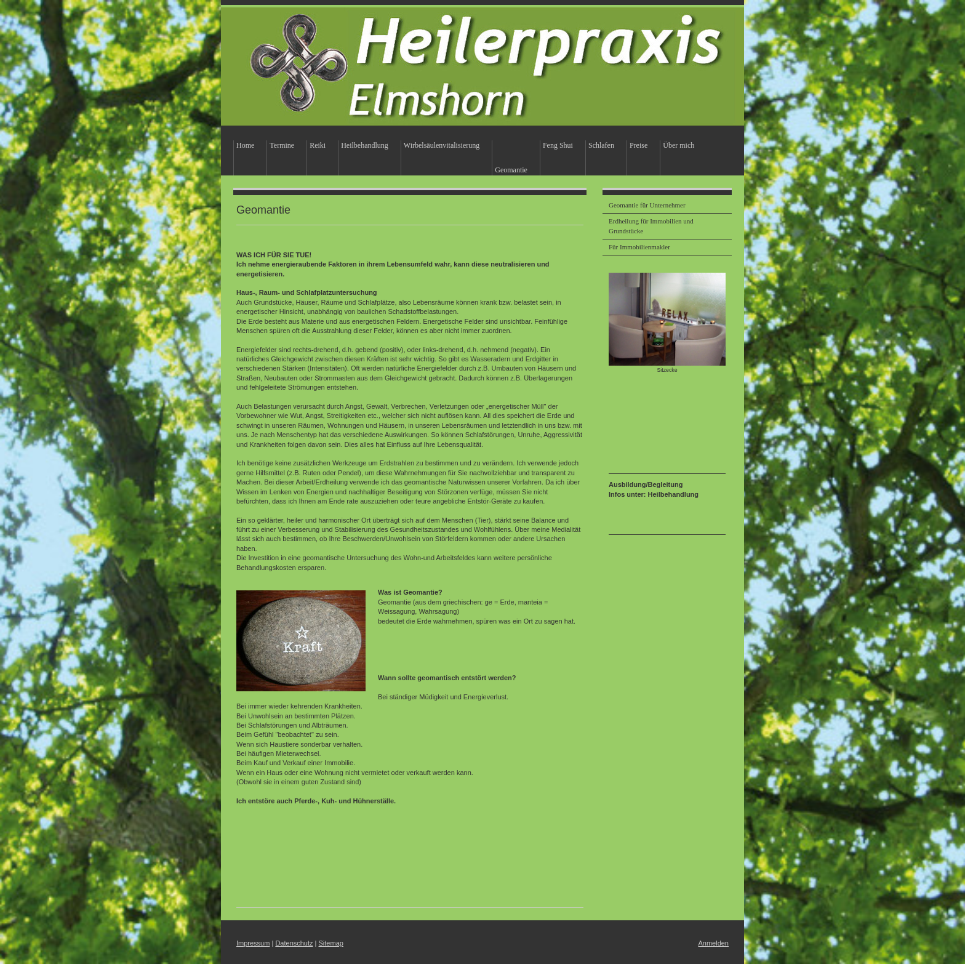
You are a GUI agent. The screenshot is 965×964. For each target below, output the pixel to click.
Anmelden (713, 943)
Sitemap (331, 943)
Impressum (253, 943)
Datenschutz (294, 943)
